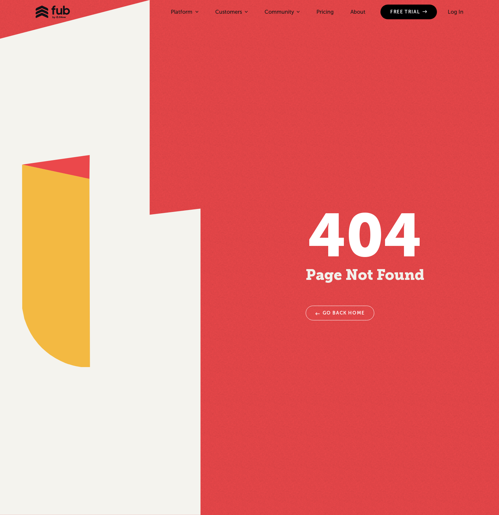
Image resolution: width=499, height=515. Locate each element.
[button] (184, 12)
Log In (455, 12)
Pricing (325, 12)
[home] (53, 12)
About (357, 12)
